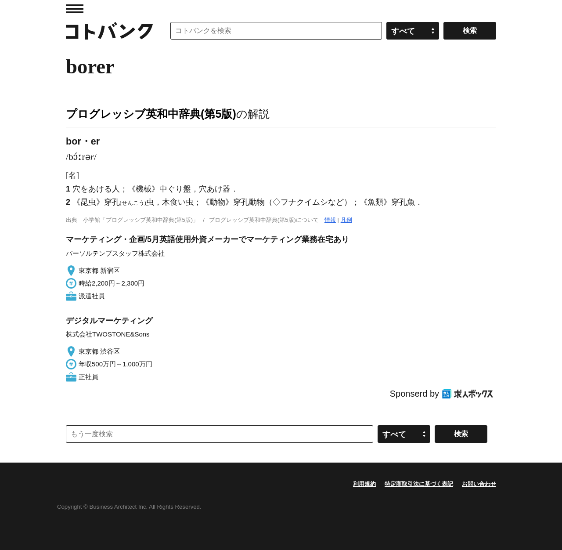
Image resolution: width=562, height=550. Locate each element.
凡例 (346, 220)
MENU (74, 9)
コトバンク (109, 31)
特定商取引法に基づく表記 (419, 484)
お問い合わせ (479, 484)
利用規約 (364, 484)
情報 (330, 220)
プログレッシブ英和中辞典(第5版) (151, 114)
